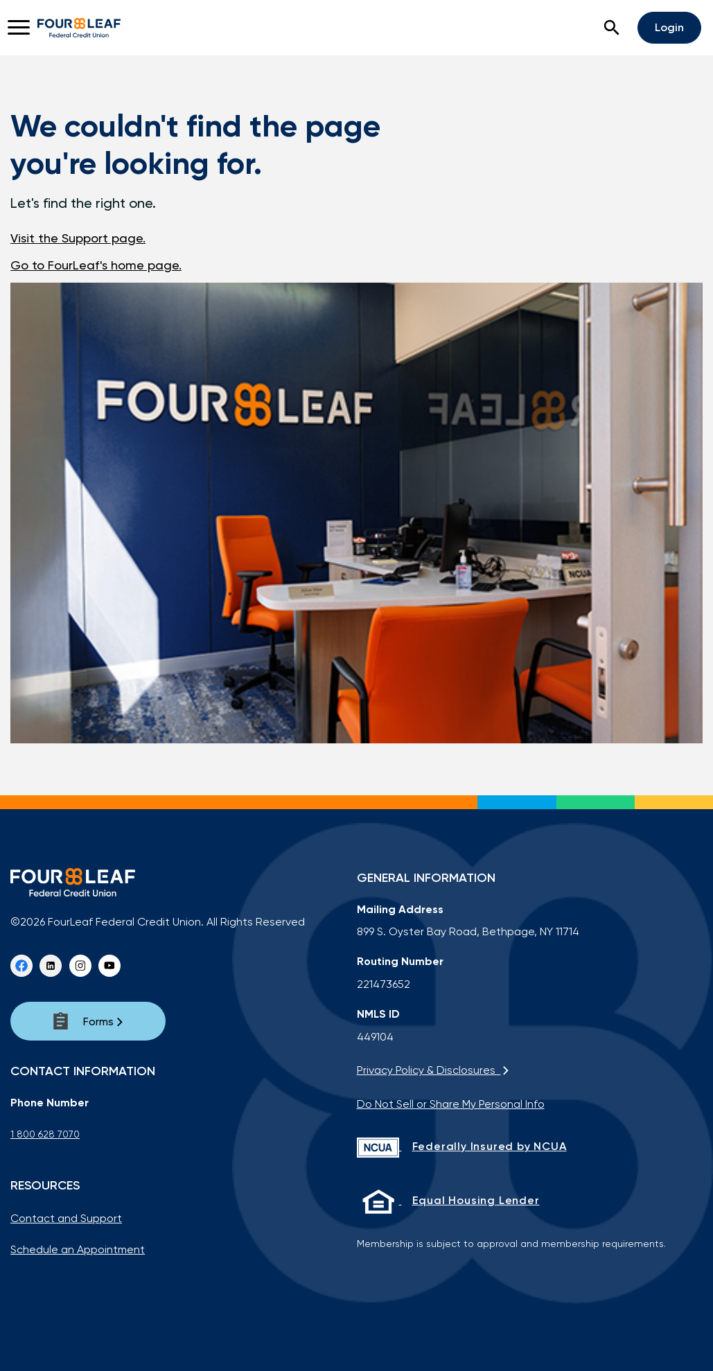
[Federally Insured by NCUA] (530, 1148)
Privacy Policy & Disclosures (433, 1070)
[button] (612, 28)
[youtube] (109, 966)
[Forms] (88, 1021)
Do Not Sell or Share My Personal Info (451, 1104)
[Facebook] (21, 966)
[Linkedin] (50, 966)
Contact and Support (66, 1218)
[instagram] (80, 966)
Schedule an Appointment (77, 1249)
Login (669, 27)
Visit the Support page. (78, 238)
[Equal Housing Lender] (530, 1201)
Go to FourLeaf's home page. (96, 265)
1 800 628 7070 (45, 1134)
